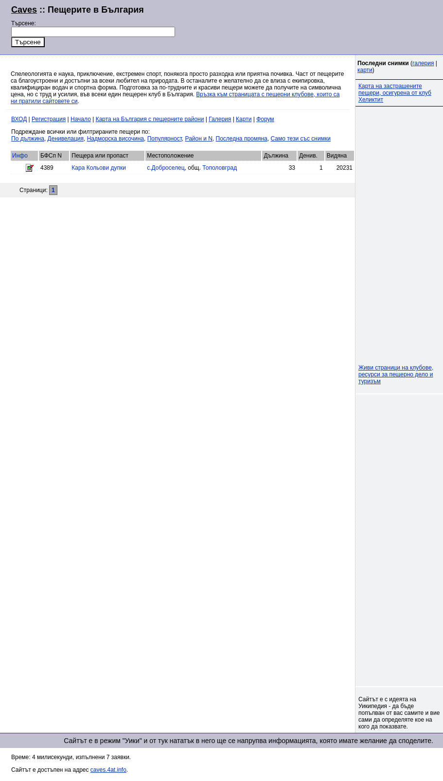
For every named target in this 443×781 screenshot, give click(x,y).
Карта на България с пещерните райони (150, 119)
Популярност (164, 138)
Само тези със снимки (300, 138)
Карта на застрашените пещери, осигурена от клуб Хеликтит (394, 93)
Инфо (20, 155)
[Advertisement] (313, 26)
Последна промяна (241, 138)
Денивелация (66, 138)
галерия (423, 63)
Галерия (220, 119)
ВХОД (19, 119)
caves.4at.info (108, 769)
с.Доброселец (165, 167)
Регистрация (49, 119)
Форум (265, 119)
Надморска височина (115, 138)
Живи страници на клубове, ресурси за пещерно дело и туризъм (395, 374)
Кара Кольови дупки (98, 167)
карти (364, 70)
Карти (243, 119)
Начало (81, 119)
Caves (24, 10)
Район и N (199, 138)
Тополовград (219, 167)
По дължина (27, 138)
